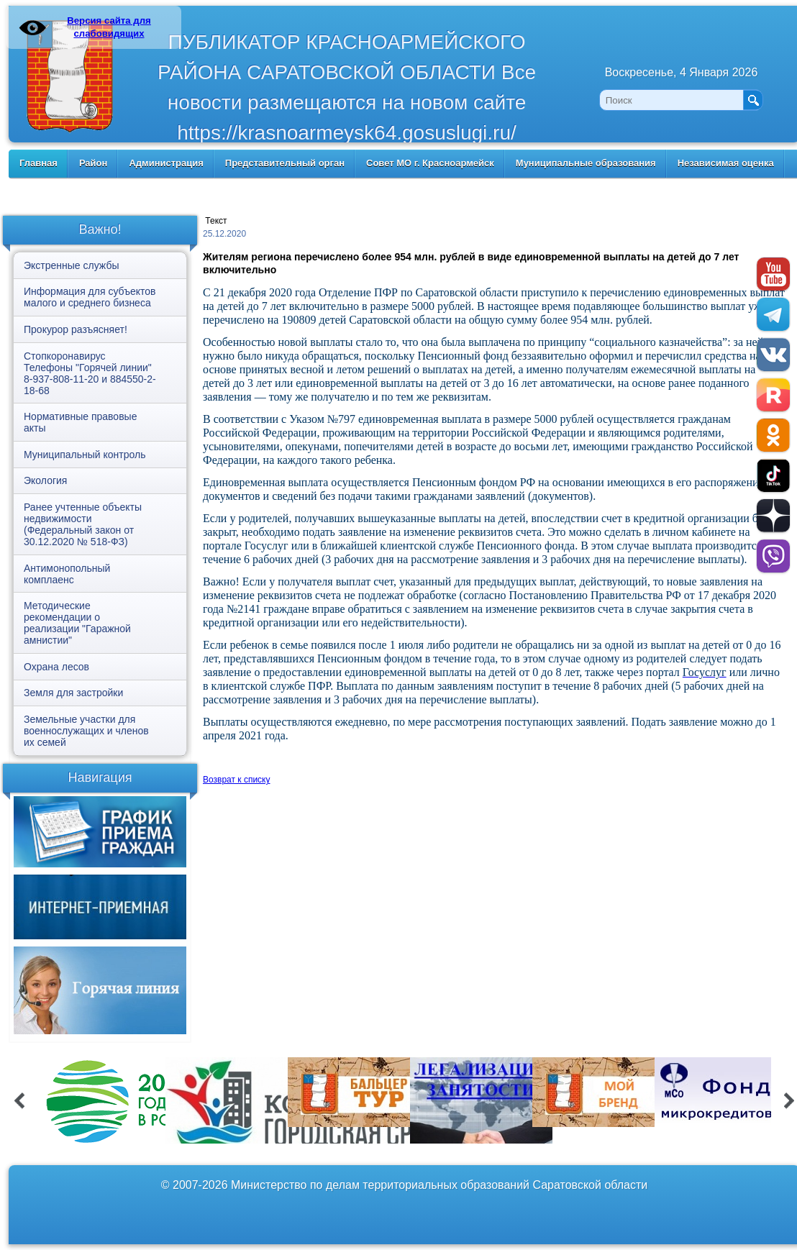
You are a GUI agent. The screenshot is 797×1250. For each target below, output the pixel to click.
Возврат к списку (236, 780)
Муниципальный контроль (84, 454)
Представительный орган (285, 163)
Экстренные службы (71, 265)
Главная (38, 163)
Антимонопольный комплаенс (67, 573)
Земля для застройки (73, 692)
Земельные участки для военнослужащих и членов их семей (86, 730)
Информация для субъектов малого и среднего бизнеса (89, 297)
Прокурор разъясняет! (75, 329)
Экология (45, 480)
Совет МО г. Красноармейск (430, 163)
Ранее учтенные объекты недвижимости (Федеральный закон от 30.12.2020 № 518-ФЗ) (83, 524)
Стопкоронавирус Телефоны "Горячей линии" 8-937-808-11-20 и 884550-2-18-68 (90, 373)
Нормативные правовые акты (80, 422)
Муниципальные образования (586, 163)
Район (93, 163)
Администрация (166, 163)
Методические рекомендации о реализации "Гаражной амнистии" (77, 623)
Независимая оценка (726, 163)
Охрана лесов (56, 666)
